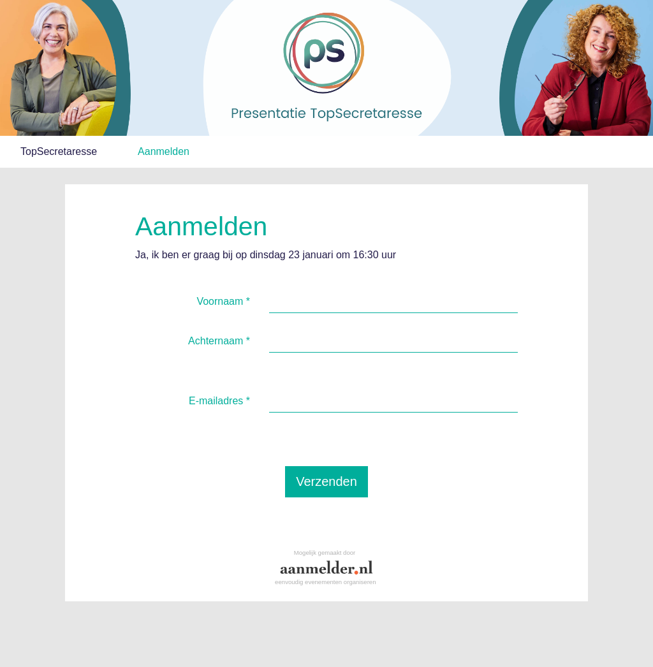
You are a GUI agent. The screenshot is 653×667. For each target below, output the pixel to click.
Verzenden (326, 481)
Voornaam (223, 301)
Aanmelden (163, 151)
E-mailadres (219, 400)
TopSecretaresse (58, 151)
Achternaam (219, 340)
